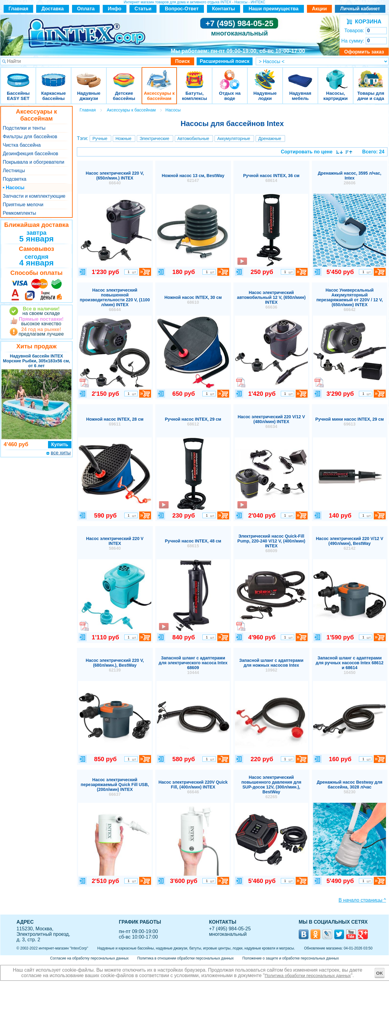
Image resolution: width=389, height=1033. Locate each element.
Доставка (52, 8)
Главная (18, 8)
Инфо (115, 8)
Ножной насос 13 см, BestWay (193, 178)
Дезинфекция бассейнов (30, 153)
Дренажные (269, 138)
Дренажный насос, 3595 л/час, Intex (349, 178)
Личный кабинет (360, 8)
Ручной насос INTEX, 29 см (193, 421)
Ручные (99, 138)
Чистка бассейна (22, 145)
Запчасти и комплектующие (34, 196)
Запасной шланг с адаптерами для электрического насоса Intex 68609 (193, 665)
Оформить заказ (364, 51)
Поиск (182, 61)
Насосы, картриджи (335, 75)
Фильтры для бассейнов (30, 136)
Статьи (143, 8)
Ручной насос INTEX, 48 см (193, 543)
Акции (319, 8)
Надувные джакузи (89, 75)
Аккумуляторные (233, 138)
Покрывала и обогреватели (33, 162)
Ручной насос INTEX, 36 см (271, 178)
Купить (59, 444)
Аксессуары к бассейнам (159, 75)
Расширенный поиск (225, 61)
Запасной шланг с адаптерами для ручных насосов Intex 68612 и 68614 (350, 665)
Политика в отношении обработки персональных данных (185, 958)
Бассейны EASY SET (18, 75)
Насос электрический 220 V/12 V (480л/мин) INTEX (271, 421)
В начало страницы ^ (362, 900)
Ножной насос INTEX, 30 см (193, 300)
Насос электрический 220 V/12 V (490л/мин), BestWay (349, 543)
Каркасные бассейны (53, 75)
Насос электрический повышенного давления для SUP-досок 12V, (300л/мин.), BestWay (271, 787)
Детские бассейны (124, 75)
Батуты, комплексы (194, 75)
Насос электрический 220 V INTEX (114, 543)
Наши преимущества (273, 8)
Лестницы (14, 170)
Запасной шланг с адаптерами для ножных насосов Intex (271, 665)
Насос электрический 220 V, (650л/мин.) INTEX (115, 178)
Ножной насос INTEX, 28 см (114, 421)
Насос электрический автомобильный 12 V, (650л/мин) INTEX (271, 300)
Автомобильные (193, 138)
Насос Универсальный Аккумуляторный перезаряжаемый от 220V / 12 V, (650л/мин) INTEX (349, 300)
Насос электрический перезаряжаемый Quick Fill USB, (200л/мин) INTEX (115, 787)
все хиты (61, 452)
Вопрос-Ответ (182, 8)
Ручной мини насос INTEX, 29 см (349, 421)
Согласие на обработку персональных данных (89, 958)
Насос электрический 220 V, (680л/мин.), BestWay (115, 665)
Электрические (154, 138)
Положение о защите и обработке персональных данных (291, 958)
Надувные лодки (265, 75)
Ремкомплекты (19, 213)
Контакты (223, 8)
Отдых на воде (230, 75)
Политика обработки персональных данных (308, 975)
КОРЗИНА (366, 22)
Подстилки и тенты (24, 128)
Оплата (86, 8)
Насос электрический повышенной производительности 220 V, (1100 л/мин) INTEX (115, 300)
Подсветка (14, 179)
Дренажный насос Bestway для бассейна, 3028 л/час (349, 787)
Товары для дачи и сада (370, 75)
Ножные (123, 138)
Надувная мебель (300, 75)
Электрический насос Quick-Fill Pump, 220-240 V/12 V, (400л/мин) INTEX (271, 543)
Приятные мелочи (23, 204)
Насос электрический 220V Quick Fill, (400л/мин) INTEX (193, 787)
